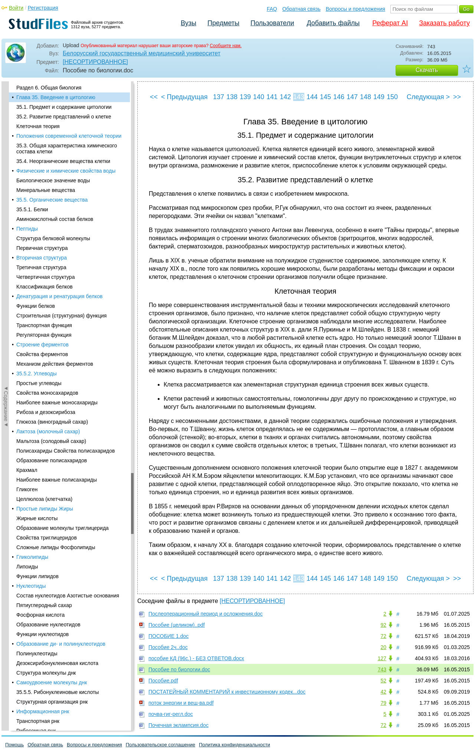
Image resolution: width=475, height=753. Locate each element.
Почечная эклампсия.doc (178, 725)
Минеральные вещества (45, 190)
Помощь (14, 744)
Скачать (427, 70)
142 (285, 97)
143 (298, 97)
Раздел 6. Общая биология (48, 88)
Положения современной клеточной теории (68, 136)
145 (325, 97)
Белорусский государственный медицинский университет (141, 53)
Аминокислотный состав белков (54, 219)
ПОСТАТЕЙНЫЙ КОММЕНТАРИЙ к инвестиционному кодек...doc (226, 692)
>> (457, 97)
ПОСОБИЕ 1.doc (168, 636)
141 (272, 97)
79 (383, 703)
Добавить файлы (333, 23)
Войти (16, 8)
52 (383, 681)
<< (154, 97)
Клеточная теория (38, 126)
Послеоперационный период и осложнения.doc (205, 614)
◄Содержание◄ (6, 211)
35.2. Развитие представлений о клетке (63, 117)
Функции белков (35, 306)
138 (232, 97)
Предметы (223, 23)
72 (383, 636)
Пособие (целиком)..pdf (176, 625)
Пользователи (272, 23)
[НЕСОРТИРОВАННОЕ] (95, 62)
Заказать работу (444, 23)
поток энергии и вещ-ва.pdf (181, 703)
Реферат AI (390, 23)
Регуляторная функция (44, 335)
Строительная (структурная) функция (61, 316)
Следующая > (428, 97)
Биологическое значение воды (53, 180)
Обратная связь (301, 9)
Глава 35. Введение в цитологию (55, 97)
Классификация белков (44, 287)
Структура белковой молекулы (53, 238)
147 (352, 97)
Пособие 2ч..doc (168, 647)
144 (312, 97)
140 (258, 97)
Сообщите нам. (226, 45)
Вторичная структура (41, 258)
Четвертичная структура (45, 277)
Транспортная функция (44, 325)
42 (383, 692)
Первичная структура (42, 248)
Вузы (188, 23)
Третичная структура (41, 267)
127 (382, 658)
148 (365, 97)
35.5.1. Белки (32, 209)
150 (392, 97)
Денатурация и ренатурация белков (59, 296)
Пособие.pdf (163, 681)
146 (338, 97)
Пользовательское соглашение (160, 744)
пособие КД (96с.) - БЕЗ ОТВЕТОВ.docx (196, 658)
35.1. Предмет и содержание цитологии (64, 107)
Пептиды (27, 229)
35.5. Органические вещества (52, 200)
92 (383, 625)
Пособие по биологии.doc (179, 669)
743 (382, 669)
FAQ (272, 9)
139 (245, 97)
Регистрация (43, 8)
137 (218, 97)
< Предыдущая (184, 97)
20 (383, 647)
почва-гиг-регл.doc (170, 714)
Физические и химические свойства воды (65, 171)
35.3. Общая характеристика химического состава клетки (66, 148)
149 (378, 97)
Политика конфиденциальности (234, 744)
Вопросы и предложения (355, 9)
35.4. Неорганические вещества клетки (63, 161)
